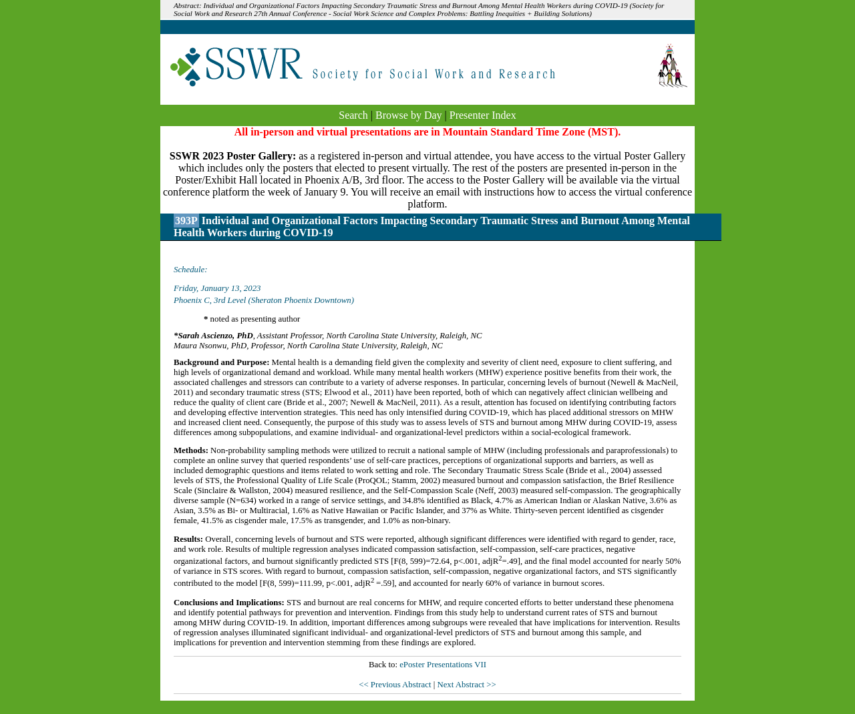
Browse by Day (408, 115)
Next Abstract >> (466, 684)
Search (353, 115)
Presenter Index (483, 115)
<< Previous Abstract (396, 684)
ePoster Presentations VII (442, 664)
